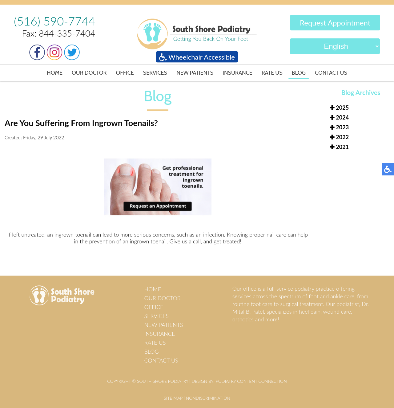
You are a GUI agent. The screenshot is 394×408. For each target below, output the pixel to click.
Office (125, 72)
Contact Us (331, 72)
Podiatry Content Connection (251, 381)
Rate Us (272, 72)
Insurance (237, 72)
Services (155, 72)
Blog (299, 72)
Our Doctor (89, 72)
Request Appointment (335, 22)
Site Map (173, 398)
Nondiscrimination (208, 398)
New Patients (194, 72)
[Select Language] (335, 46)
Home (54, 72)
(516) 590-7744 (54, 21)
